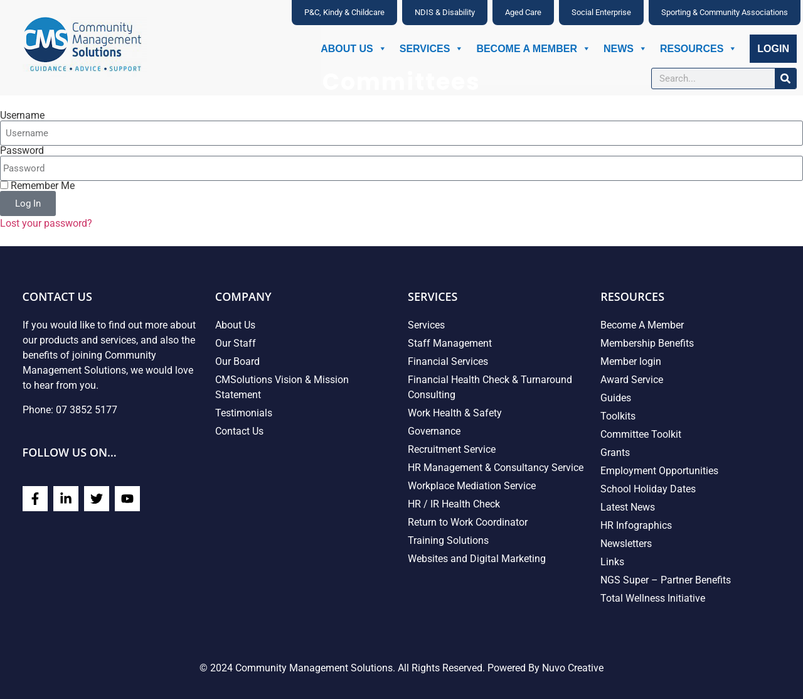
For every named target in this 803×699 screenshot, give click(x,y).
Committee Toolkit (640, 434)
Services (432, 49)
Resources (698, 49)
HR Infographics (636, 525)
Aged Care (523, 12)
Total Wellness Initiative (652, 598)
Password (22, 151)
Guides (615, 398)
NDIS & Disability (445, 12)
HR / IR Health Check (454, 504)
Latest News (627, 507)
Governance (434, 431)
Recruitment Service (452, 449)
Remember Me (37, 186)
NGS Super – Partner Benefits (665, 580)
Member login (630, 361)
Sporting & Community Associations (724, 12)
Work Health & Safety (455, 413)
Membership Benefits (647, 343)
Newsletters (626, 544)
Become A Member (533, 49)
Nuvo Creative (573, 668)
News (625, 49)
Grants (615, 452)
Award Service (631, 380)
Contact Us (239, 431)
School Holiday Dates (648, 489)
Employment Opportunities (659, 471)
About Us (354, 49)
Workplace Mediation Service (472, 486)
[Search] (785, 78)
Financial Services (448, 361)
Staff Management (450, 343)
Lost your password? (46, 223)
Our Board (237, 361)
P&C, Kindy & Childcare (344, 12)
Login (773, 48)
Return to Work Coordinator (468, 522)
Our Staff (235, 343)
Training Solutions (448, 540)
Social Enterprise (601, 12)
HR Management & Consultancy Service (495, 468)
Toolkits (617, 416)
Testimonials (243, 413)
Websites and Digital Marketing (477, 559)
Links (612, 562)
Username (22, 116)
